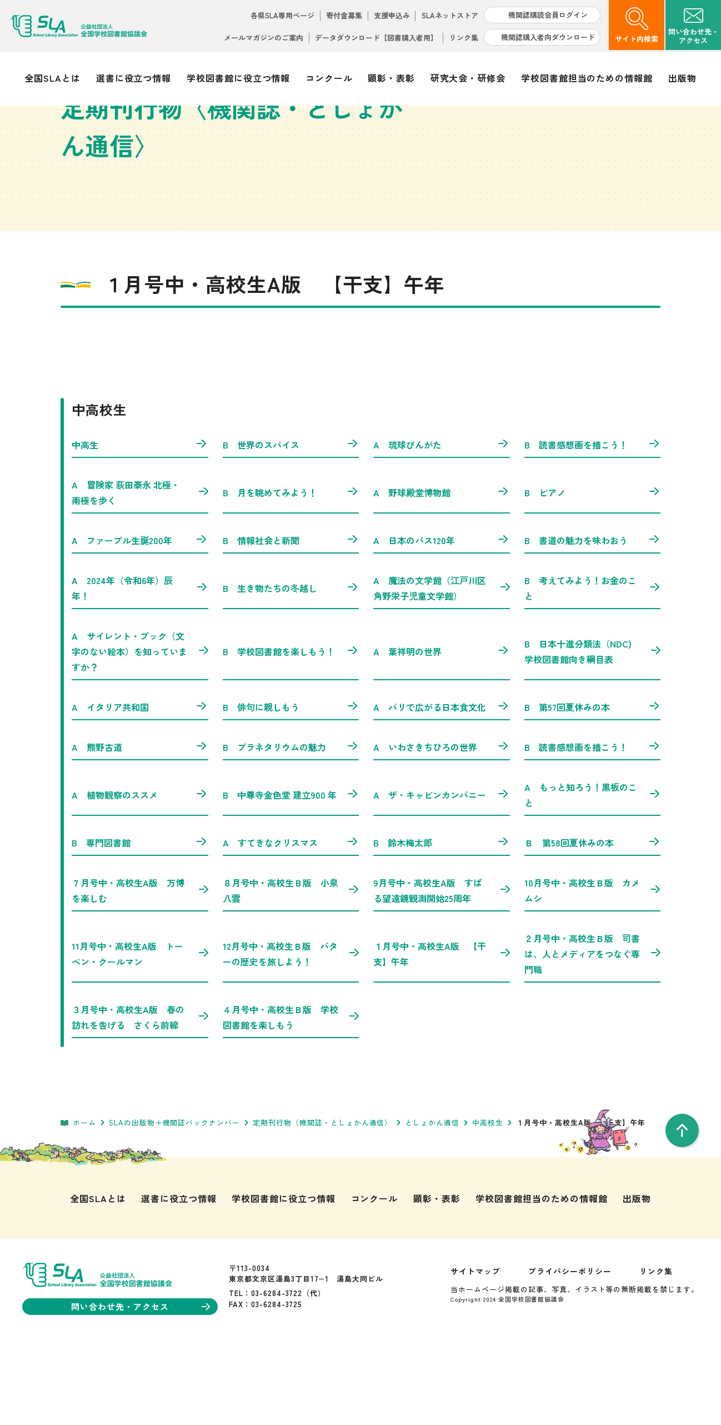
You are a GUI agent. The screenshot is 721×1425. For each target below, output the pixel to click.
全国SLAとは (52, 77)
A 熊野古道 (140, 819)
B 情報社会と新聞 (291, 612)
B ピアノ (592, 564)
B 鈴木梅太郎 (441, 914)
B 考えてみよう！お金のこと (592, 660)
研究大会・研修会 (468, 77)
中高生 (140, 517)
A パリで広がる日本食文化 (441, 779)
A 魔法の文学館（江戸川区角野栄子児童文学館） (441, 660)
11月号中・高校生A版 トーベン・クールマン (140, 1026)
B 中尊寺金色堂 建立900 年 (291, 867)
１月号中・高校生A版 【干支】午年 (441, 1026)
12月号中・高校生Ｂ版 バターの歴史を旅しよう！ (291, 1026)
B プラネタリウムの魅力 (291, 819)
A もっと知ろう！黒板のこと (592, 867)
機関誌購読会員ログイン (548, 14)
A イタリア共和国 (140, 779)
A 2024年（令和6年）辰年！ (140, 660)
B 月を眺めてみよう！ (291, 564)
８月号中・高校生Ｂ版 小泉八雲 (291, 962)
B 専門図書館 (140, 914)
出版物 (682, 77)
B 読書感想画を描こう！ (592, 517)
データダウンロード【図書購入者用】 (376, 37)
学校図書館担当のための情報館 (587, 77)
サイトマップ (475, 1343)
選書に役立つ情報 (134, 77)
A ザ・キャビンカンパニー (441, 867)
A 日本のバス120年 (441, 612)
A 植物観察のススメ (140, 867)
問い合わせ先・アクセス (140, 1378)
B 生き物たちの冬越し (291, 660)
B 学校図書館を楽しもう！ (291, 723)
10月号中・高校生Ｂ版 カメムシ (592, 962)
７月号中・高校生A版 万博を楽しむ (140, 962)
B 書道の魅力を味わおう (592, 612)
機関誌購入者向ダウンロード (548, 37)
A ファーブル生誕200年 (140, 612)
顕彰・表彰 (391, 77)
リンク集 (463, 37)
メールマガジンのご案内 (263, 37)
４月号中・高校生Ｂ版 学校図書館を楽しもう (291, 1089)
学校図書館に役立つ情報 (239, 77)
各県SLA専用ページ (282, 15)
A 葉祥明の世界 (441, 723)
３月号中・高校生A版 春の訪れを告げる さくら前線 (140, 1089)
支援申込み (392, 15)
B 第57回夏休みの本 (592, 779)
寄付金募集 (344, 15)
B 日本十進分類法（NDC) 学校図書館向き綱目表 (592, 723)
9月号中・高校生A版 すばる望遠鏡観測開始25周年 (441, 962)
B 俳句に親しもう (291, 779)
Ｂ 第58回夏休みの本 (592, 914)
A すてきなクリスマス (291, 914)
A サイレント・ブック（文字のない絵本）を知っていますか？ (140, 723)
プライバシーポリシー (570, 1343)
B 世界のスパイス (291, 517)
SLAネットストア (450, 15)
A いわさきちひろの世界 (441, 819)
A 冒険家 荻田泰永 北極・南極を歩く (140, 564)
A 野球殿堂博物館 (441, 564)
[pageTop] (682, 1202)
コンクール (329, 77)
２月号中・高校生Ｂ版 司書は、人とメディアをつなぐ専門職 (592, 1026)
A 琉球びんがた (441, 517)
